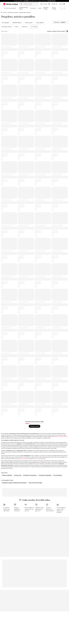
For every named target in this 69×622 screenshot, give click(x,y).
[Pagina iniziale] (1, 13)
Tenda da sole (17, 475)
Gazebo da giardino (7, 475)
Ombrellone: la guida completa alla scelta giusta (14, 482)
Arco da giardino (57, 475)
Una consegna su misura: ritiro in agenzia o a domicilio (61, 510)
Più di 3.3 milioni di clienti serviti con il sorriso (29, 509)
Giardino (5, 12)
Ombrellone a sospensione (30, 475)
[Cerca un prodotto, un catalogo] (21, 4)
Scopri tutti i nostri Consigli (35, 482)
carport (37, 458)
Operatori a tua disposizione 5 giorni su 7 (39, 509)
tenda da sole (22, 458)
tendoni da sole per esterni (60, 436)
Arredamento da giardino (13, 12)
